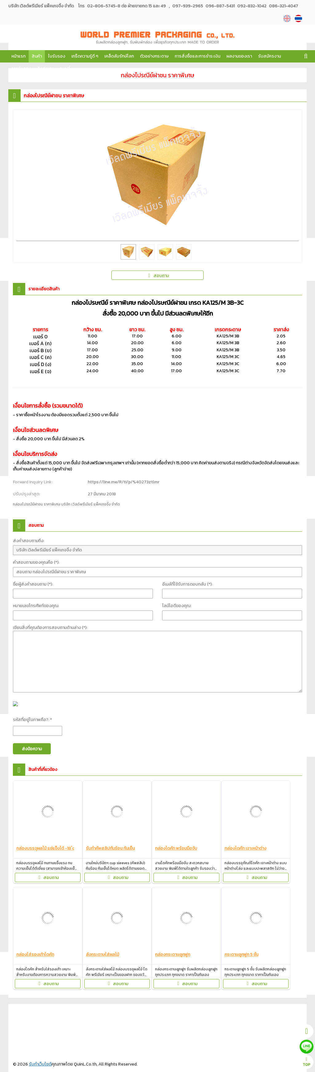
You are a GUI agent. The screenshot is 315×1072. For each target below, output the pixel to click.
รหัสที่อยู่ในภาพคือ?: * (32, 719)
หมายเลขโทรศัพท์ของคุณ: (36, 605)
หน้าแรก (18, 56)
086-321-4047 (283, 6)
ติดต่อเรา (45, 68)
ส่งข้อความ (32, 749)
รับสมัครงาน (269, 56)
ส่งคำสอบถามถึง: (28, 541)
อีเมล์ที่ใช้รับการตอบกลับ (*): (187, 584)
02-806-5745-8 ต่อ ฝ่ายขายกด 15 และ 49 (126, 6)
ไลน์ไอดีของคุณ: (176, 605)
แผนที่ (65, 68)
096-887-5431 (220, 6)
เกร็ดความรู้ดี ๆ (84, 56)
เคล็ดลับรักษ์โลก (119, 56)
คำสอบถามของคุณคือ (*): (36, 562)
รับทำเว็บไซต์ (40, 1064)
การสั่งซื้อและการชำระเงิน (197, 56)
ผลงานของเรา (239, 56)
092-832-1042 (251, 6)
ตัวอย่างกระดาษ (154, 56)
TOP (306, 1062)
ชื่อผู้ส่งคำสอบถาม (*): (33, 584)
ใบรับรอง (56, 56)
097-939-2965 (187, 6)
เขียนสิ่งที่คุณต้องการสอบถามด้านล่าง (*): (50, 627)
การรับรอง (21, 68)
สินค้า (37, 56)
